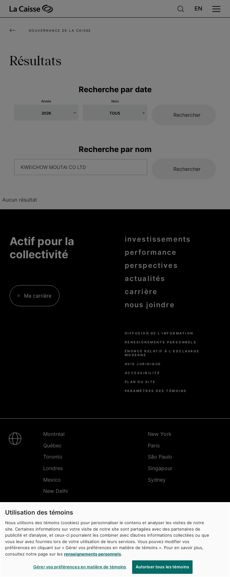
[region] (115, 539)
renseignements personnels (92, 554)
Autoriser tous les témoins (162, 566)
